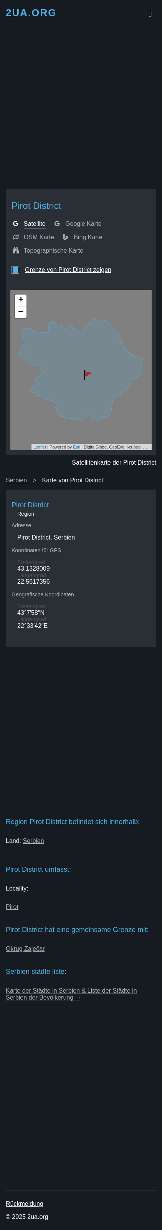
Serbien (16, 480)
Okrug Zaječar (25, 948)
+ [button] (20, 300)
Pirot (12, 907)
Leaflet (39, 447)
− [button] (20, 312)
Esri (76, 447)
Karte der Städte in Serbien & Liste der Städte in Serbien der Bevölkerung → (71, 994)
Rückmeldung (24, 1203)
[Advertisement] (81, 105)
